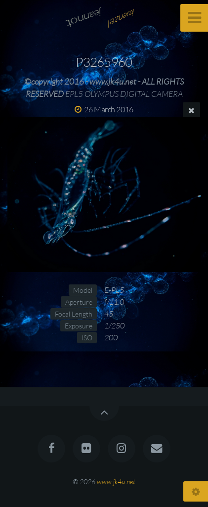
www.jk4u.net (116, 481)
